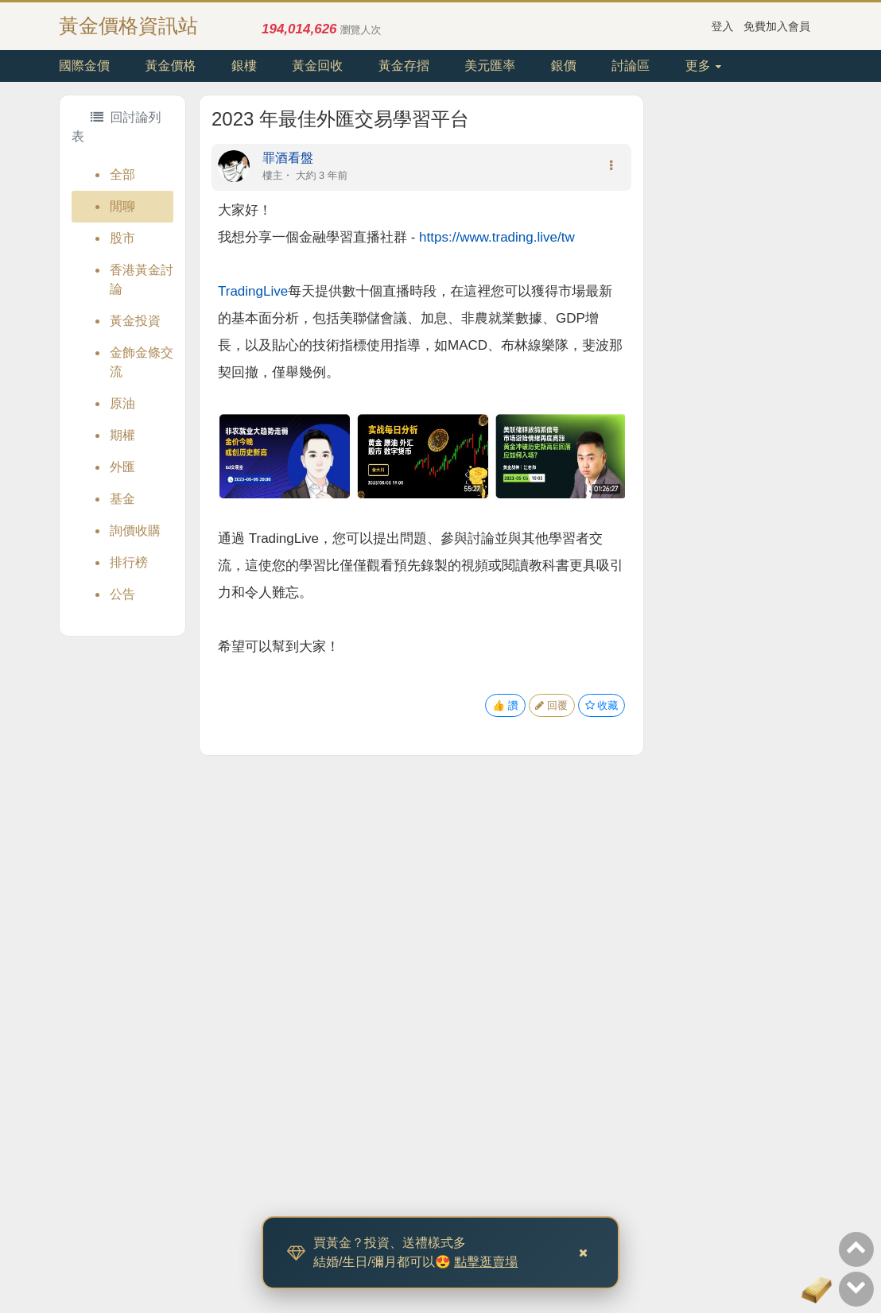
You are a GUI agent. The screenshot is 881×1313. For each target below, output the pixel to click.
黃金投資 (135, 320)
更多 (703, 65)
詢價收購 (135, 530)
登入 (723, 26)
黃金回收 (317, 65)
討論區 (630, 65)
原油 (122, 403)
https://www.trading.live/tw (497, 237)
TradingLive (253, 291)
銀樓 (244, 65)
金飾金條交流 (141, 362)
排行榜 (129, 562)
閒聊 (122, 206)
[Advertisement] (733, 333)
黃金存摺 (403, 65)
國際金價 (84, 65)
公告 (122, 594)
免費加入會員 (776, 26)
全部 (122, 174)
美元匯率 (489, 65)
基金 (122, 498)
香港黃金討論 (141, 279)
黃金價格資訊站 (128, 25)
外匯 (122, 467)
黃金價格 (170, 65)
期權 (122, 435)
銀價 (563, 65)
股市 (122, 238)
